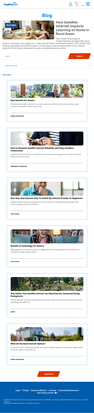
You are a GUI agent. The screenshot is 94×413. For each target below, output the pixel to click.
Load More (48, 374)
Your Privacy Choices (45, 393)
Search (7, 56)
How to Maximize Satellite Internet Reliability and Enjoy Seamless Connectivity (42, 149)
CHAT (77, 5)
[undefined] (70, 3)
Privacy (26, 390)
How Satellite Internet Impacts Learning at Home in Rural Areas (72, 28)
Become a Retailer (39, 390)
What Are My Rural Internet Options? (28, 343)
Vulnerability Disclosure (69, 390)
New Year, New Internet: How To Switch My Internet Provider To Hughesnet (46, 198)
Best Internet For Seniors (23, 100)
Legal (17, 390)
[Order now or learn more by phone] (82, 3)
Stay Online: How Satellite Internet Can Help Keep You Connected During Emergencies (45, 295)
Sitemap (52, 390)
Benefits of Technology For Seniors (27, 245)
